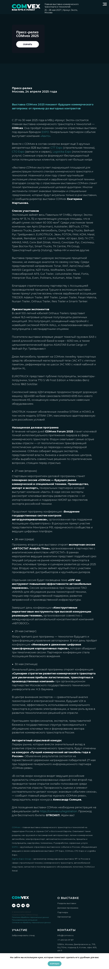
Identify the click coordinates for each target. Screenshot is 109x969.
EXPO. (45, 132)
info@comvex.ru (65, 935)
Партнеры (62, 912)
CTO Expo (18, 151)
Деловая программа (67, 908)
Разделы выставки (66, 903)
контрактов (72, 108)
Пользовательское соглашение (24, 920)
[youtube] (18, 905)
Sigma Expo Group (21, 859)
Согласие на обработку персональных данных (31, 922)
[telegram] (23, 905)
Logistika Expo (62, 151)
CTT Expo (56, 147)
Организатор (64, 916)
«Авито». (45, 136)
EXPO (15, 847)
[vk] (13, 905)
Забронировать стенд (23, 935)
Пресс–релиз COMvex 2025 (27, 34)
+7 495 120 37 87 (65, 940)
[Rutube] (28, 905)
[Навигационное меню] (105, 4)
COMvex (16, 827)
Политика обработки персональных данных (30, 917)
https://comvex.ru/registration (58, 811)
